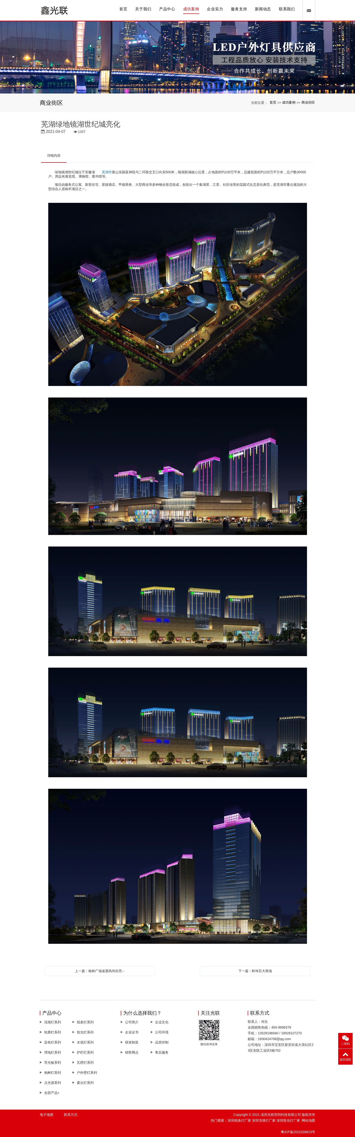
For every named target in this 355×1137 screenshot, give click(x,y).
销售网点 (131, 1052)
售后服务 (161, 1052)
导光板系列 (52, 1062)
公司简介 (131, 1022)
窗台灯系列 (85, 1083)
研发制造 (131, 1042)
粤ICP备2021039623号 (298, 1132)
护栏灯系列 (85, 1052)
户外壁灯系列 (87, 1073)
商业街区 (308, 102)
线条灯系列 (85, 1022)
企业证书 (131, 1032)
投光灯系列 (85, 1032)
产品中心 (167, 9)
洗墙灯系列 (52, 1022)
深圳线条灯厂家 (239, 1120)
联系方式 (70, 1115)
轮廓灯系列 (52, 1032)
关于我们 (143, 9)
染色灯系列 (52, 1042)
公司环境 (161, 1032)
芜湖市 (107, 172)
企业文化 (161, 1022)
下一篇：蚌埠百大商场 (255, 971)
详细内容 (53, 155)
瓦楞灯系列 (85, 1062)
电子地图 (46, 1115)
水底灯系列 (85, 1042)
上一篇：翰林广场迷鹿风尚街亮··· (100, 971)
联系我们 (287, 9)
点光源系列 (52, 1083)
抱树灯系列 (52, 1073)
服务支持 (239, 9)
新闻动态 (263, 9)
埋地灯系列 (52, 1052)
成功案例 (191, 9)
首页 (123, 9)
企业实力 (215, 9)
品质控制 (161, 1042)
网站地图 (308, 1120)
